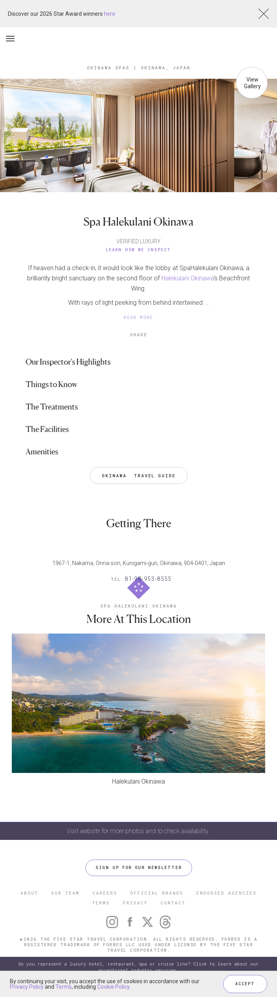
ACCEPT (245, 983)
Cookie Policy (113, 987)
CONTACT (173, 903)
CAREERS (104, 893)
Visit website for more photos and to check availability (138, 831)
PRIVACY (135, 903)
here (109, 14)
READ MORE (138, 317)
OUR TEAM (65, 893)
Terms (63, 987)
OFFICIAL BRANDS (156, 893)
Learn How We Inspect (138, 249)
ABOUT (29, 893)
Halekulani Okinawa (187, 278)
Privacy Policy (27, 987)
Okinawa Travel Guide (138, 475)
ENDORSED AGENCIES (226, 893)
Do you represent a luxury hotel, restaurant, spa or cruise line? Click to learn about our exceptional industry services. (138, 967)
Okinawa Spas (108, 67)
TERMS (101, 903)
